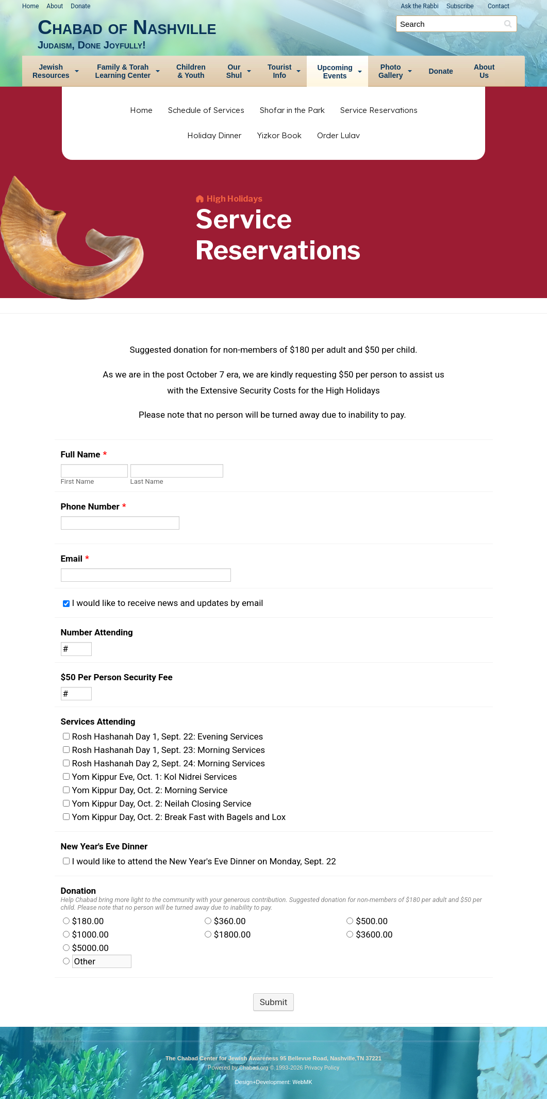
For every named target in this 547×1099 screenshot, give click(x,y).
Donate (80, 6)
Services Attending (98, 721)
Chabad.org (254, 1067)
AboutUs (484, 71)
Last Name (146, 481)
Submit (274, 1002)
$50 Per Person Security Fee (117, 677)
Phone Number (93, 506)
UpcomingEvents (334, 71)
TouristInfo (279, 71)
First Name (77, 481)
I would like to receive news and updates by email (167, 603)
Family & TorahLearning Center (123, 71)
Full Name (84, 454)
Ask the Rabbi (419, 6)
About (54, 6)
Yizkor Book (279, 135)
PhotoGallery (390, 71)
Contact (498, 6)
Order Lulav (338, 135)
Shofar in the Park (292, 110)
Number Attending (97, 632)
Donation (78, 890)
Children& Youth (191, 71)
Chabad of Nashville (281, 33)
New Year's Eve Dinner (104, 846)
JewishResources (51, 71)
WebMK (302, 1082)
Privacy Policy (321, 1067)
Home (30, 6)
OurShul (234, 71)
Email (75, 558)
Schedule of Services (206, 110)
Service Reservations (379, 110)
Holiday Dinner (214, 135)
